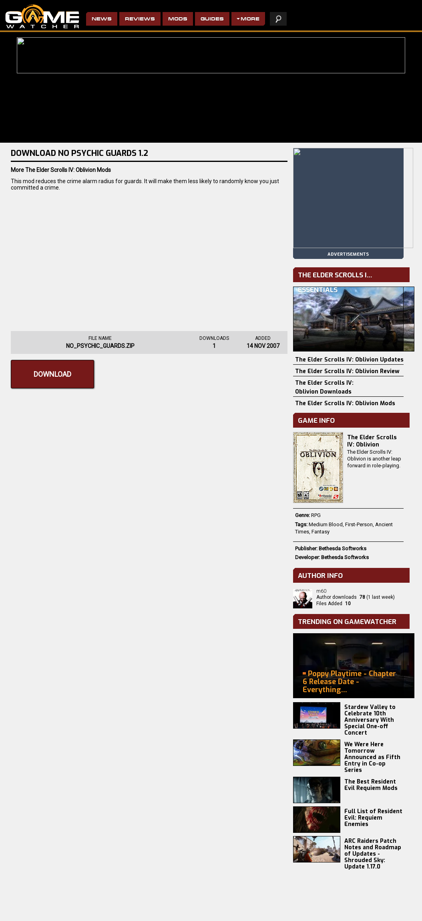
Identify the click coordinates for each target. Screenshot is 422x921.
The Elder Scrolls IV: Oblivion (372, 441)
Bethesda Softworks (342, 548)
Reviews (140, 19)
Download (52, 374)
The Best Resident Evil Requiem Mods (371, 785)
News (102, 19)
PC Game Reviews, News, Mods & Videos (42, 16)
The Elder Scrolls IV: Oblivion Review (347, 371)
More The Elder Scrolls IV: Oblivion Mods (61, 170)
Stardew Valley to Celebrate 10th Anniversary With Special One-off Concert (370, 720)
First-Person (359, 524)
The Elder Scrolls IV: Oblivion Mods (345, 403)
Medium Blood (326, 524)
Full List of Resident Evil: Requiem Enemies (373, 818)
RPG (316, 515)
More (250, 19)
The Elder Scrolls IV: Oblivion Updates (349, 360)
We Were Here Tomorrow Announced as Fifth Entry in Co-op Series (372, 757)
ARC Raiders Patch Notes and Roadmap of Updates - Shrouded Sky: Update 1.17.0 (372, 854)
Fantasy (320, 532)
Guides (212, 19)
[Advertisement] (149, 259)
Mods (177, 19)
